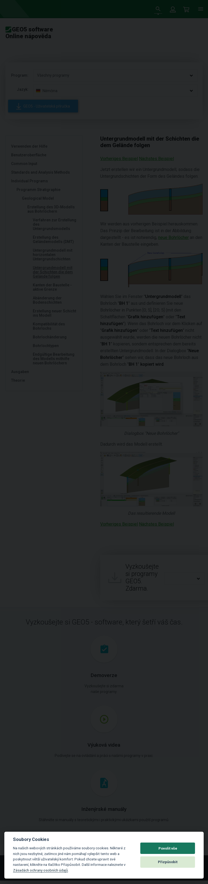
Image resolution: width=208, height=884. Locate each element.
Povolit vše (167, 848)
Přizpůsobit (167, 862)
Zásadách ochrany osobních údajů (40, 870)
